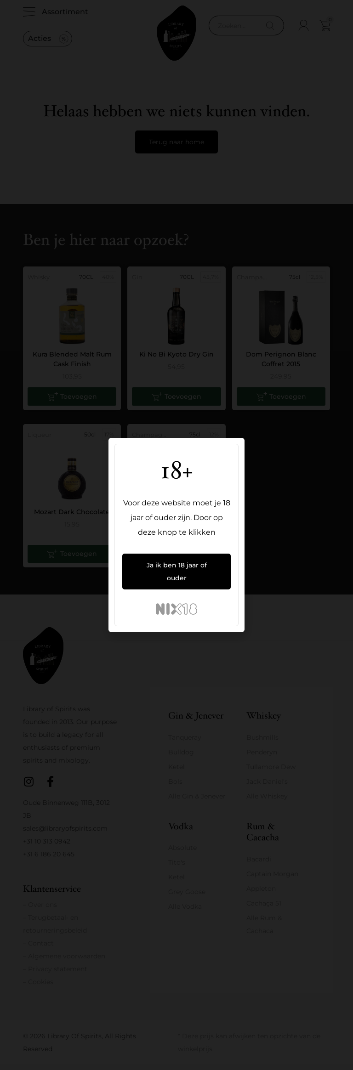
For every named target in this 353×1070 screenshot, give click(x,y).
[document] (176, 535)
